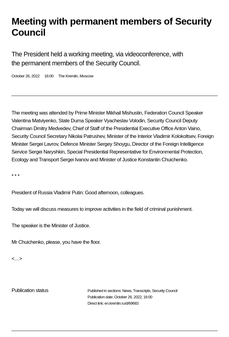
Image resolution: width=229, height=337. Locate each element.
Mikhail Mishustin (124, 113)
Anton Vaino (187, 128)
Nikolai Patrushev (86, 136)
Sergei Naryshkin (47, 152)
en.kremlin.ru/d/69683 (121, 303)
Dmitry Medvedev (51, 128)
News (126, 290)
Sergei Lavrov (43, 144)
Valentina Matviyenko (33, 121)
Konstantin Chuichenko (162, 160)
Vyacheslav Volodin (124, 121)
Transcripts (141, 290)
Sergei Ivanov (74, 160)
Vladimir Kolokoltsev (174, 136)
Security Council (164, 290)
